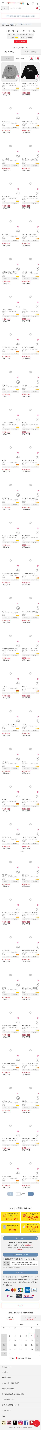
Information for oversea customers (20, 15)
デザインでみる (20, 58)
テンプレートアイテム (31, 52)
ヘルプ (20, 1305)
